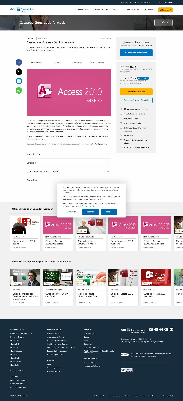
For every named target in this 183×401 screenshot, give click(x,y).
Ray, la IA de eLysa (17, 337)
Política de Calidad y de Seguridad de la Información (99, 352)
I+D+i (86, 340)
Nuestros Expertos (91, 362)
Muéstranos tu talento (92, 366)
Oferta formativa (133, 10)
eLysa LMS (14, 340)
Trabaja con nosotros (92, 347)
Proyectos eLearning (18, 380)
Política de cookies (88, 206)
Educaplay (88, 344)
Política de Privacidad (102, 396)
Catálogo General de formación (44, 22)
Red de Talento (141, 2)
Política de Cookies (132, 396)
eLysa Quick (14, 365)
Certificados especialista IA (57, 344)
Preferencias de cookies (151, 396)
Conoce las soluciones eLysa (21, 333)
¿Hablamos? (165, 10)
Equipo (86, 337)
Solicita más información (136, 52)
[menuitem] (126, 2)
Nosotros (125, 2)
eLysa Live (14, 354)
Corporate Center (16, 384)
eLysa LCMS (14, 344)
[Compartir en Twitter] (19, 71)
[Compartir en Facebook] (19, 62)
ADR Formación (89, 333)
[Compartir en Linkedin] (19, 81)
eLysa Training (15, 361)
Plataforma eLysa (81, 10)
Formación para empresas (56, 340)
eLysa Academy (16, 351)
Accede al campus (164, 2)
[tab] (37, 62)
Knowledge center (54, 368)
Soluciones (116, 10)
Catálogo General (53, 333)
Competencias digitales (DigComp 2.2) (61, 347)
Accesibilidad (168, 396)
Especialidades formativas (57, 351)
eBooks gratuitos (53, 371)
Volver (164, 22)
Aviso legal (117, 396)
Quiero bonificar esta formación (136, 100)
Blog (49, 364)
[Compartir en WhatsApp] (19, 90)
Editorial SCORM (101, 10)
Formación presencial (55, 354)
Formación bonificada (18, 387)
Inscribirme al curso (136, 92)
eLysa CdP (14, 347)
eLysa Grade (15, 358)
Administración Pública (55, 337)
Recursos (149, 10)
